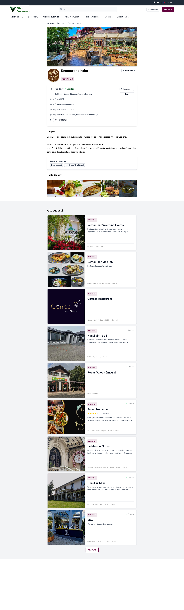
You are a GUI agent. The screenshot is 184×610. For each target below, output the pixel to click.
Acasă (52, 23)
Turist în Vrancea (92, 17)
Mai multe (92, 550)
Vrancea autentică (52, 17)
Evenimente (123, 17)
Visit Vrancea (17, 17)
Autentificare (153, 9)
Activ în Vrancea (73, 17)
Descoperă (33, 17)
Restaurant (61, 23)
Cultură (109, 17)
